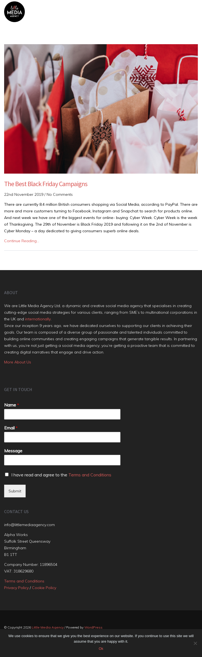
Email (11, 428)
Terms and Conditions (89, 474)
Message (13, 450)
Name (11, 405)
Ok (101, 649)
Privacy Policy (16, 587)
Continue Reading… (21, 240)
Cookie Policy (44, 587)
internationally (38, 318)
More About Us (17, 362)
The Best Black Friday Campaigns (45, 184)
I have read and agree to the (61, 474)
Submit (15, 491)
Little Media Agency (48, 627)
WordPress (93, 627)
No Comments (60, 194)
